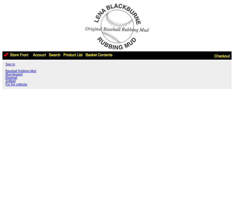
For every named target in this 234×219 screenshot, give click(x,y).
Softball (10, 81)
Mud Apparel (14, 74)
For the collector (16, 84)
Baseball (11, 77)
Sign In (10, 64)
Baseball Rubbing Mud (20, 71)
